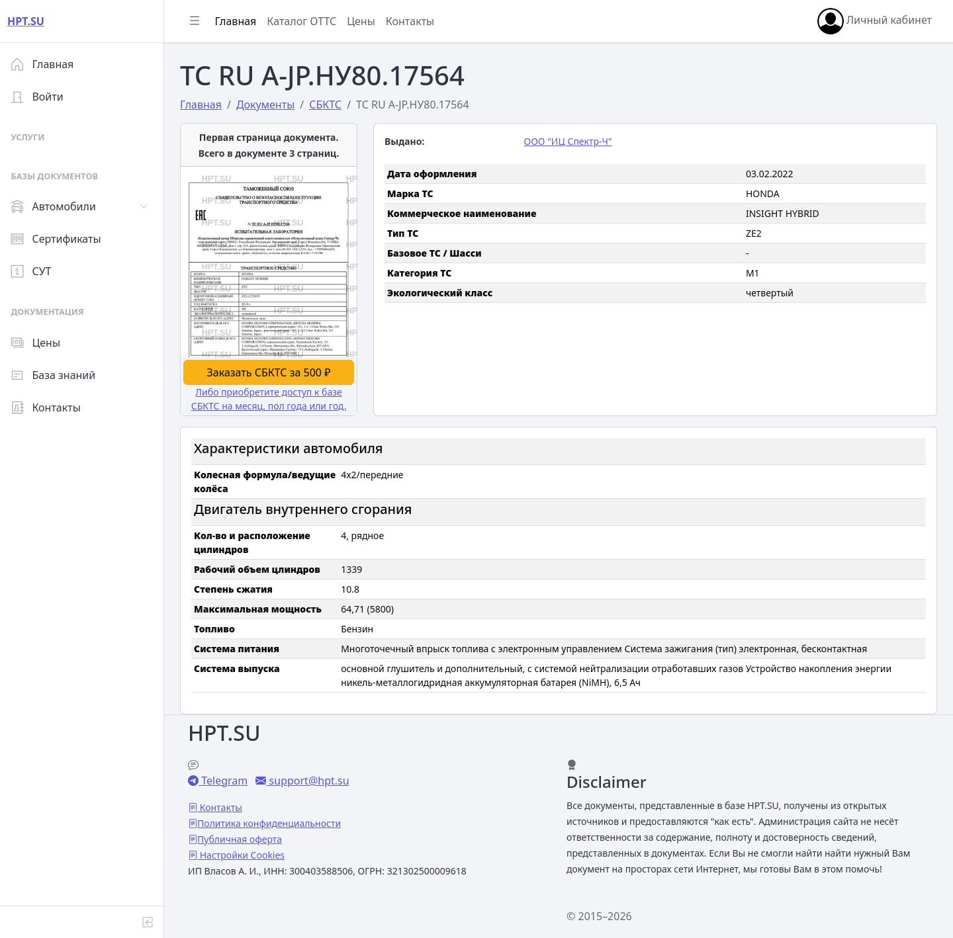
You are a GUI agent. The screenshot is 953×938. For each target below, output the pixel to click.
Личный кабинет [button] (874, 21)
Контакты (50, 407)
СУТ (36, 271)
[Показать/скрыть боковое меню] (199, 21)
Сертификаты (61, 239)
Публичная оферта (245, 837)
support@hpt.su (312, 778)
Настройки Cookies (246, 853)
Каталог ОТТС (306, 21)
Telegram (228, 778)
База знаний (58, 375)
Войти (42, 96)
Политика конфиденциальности (274, 821)
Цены (41, 342)
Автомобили (58, 206)
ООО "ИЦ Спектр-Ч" (571, 141)
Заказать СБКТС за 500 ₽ (274, 371)
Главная (47, 64)
